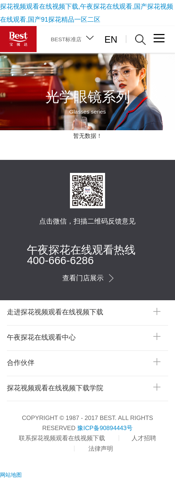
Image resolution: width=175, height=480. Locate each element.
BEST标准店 (66, 39)
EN (110, 39)
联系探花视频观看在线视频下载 (62, 438)
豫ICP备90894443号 (105, 428)
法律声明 (100, 448)
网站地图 (11, 475)
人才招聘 (144, 438)
